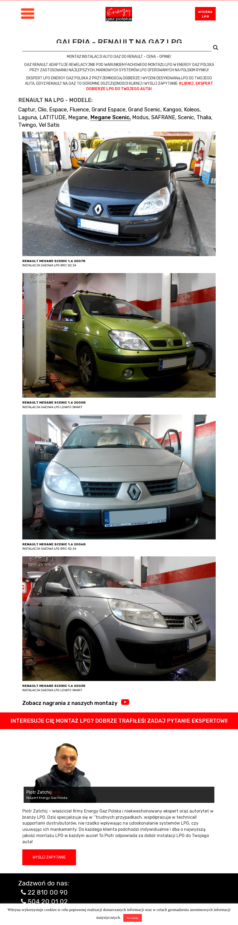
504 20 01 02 (48, 901)
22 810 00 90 (48, 892)
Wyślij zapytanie (49, 857)
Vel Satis (49, 125)
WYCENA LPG (205, 14)
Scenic (186, 117)
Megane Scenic (109, 117)
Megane (78, 117)
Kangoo (172, 109)
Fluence (79, 109)
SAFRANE (163, 117)
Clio (42, 109)
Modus (140, 117)
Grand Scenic (144, 109)
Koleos (192, 109)
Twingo (27, 125)
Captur (26, 109)
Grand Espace (108, 109)
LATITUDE (52, 117)
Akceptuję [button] (133, 917)
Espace (58, 109)
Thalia (204, 117)
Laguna (27, 117)
